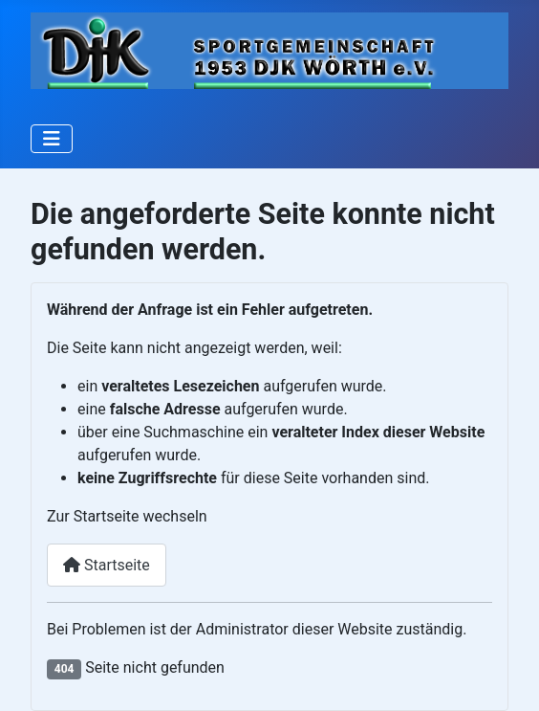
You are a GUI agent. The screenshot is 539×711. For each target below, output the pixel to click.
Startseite (106, 565)
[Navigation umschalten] (52, 138)
